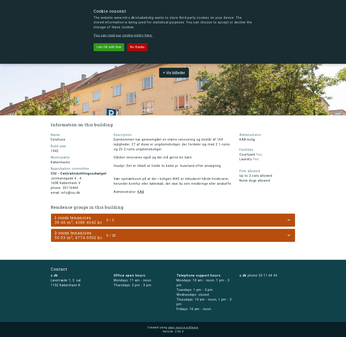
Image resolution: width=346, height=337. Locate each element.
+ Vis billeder (174, 72)
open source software (183, 327)
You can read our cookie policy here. (123, 35)
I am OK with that (108, 47)
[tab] (173, 220)
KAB (140, 192)
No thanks (137, 47)
